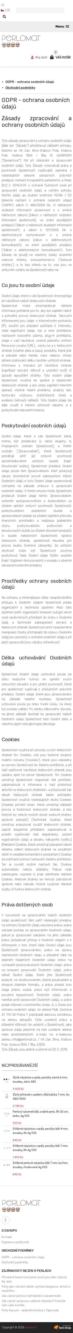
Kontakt (7, 1237)
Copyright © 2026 (19, 1327)
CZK (5, 10)
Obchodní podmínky (20, 88)
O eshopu (9, 1230)
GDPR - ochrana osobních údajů (29, 82)
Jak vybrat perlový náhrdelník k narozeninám (31, 1296)
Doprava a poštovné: (15, 1242)
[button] (62, 26)
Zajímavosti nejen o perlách (26, 1271)
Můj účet (39, 57)
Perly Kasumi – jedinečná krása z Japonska (30, 1310)
